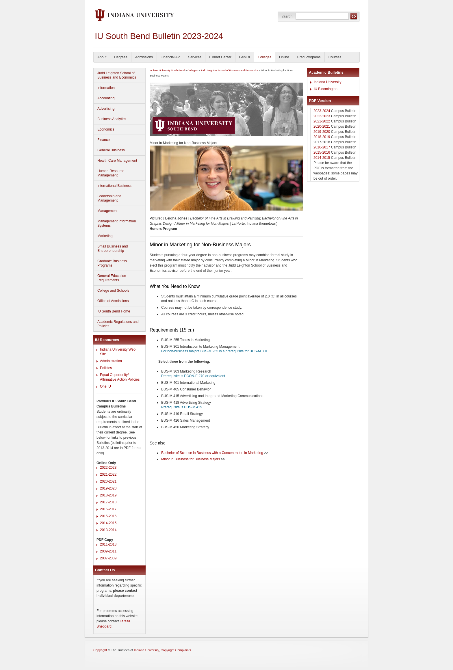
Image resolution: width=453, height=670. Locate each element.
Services (194, 57)
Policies (106, 368)
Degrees (120, 57)
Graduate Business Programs (112, 263)
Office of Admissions (113, 301)
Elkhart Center (220, 57)
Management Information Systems (116, 223)
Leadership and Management (109, 198)
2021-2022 (108, 474)
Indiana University (327, 82)
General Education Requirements (111, 278)
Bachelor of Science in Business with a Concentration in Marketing (212, 453)
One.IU (105, 386)
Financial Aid (170, 57)
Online (284, 57)
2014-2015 (108, 523)
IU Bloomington (325, 89)
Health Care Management (117, 161)
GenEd (244, 57)
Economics (105, 129)
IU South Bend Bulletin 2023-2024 (159, 36)
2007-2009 (108, 558)
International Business (114, 186)
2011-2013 (108, 544)
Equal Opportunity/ (114, 375)
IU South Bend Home (113, 311)
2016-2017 (108, 509)
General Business (111, 150)
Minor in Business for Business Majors (190, 459)
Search (287, 16)
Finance (103, 140)
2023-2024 (321, 111)
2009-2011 (108, 551)
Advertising (105, 109)
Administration (111, 361)
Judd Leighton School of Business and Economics (116, 75)
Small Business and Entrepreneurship (112, 248)
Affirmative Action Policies (120, 379)
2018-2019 (108, 495)
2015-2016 (108, 516)
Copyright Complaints (176, 650)
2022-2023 (108, 468)
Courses (334, 57)
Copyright (100, 650)
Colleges (264, 57)
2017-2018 (108, 502)
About (101, 57)
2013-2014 (108, 530)
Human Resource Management (110, 173)
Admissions (144, 57)
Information (106, 88)
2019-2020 (108, 488)
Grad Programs (309, 57)
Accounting (105, 98)
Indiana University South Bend (167, 70)
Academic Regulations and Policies (118, 324)
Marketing (105, 236)
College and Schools (113, 291)
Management (107, 211)
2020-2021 (108, 481)
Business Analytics (111, 119)
